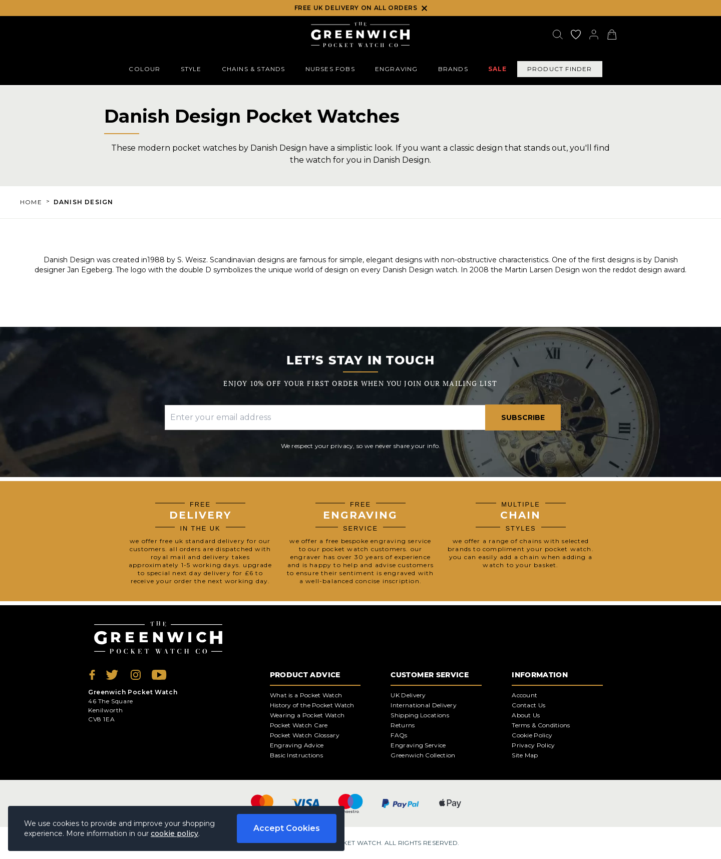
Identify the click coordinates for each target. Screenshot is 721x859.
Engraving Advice (297, 745)
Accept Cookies (286, 828)
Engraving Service (418, 745)
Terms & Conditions (541, 725)
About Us (526, 715)
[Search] (558, 35)
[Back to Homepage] (360, 34)
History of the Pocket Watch (312, 705)
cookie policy (174, 833)
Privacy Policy (533, 745)
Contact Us (528, 705)
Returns (403, 725)
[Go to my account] (576, 35)
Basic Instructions (296, 755)
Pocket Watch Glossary (304, 735)
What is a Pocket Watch (306, 695)
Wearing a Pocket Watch (307, 715)
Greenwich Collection (423, 755)
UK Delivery (408, 695)
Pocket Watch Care (299, 725)
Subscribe (523, 417)
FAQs (399, 735)
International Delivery (424, 705)
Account (524, 695)
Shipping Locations (420, 715)
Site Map (525, 755)
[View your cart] (612, 35)
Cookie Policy (532, 735)
